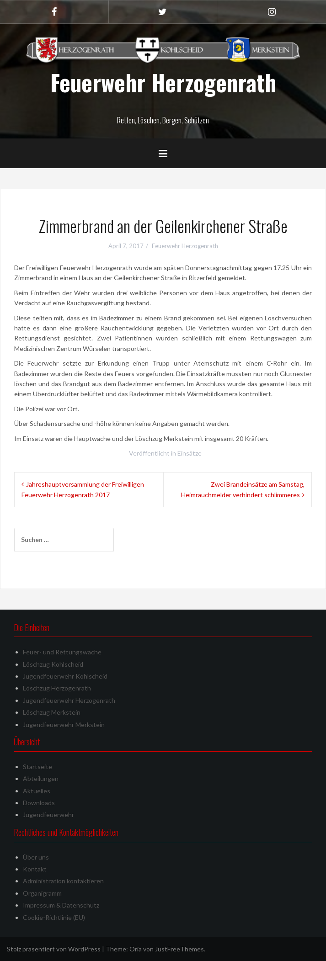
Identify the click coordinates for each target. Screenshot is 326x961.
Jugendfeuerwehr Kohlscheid (65, 676)
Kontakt (35, 869)
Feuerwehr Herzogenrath (163, 82)
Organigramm (42, 893)
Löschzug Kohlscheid (53, 664)
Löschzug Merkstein (51, 712)
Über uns (36, 857)
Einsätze (189, 453)
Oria (135, 949)
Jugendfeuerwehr (48, 814)
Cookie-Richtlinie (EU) (54, 917)
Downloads (39, 803)
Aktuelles (36, 791)
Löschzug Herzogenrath (57, 688)
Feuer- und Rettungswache (62, 652)
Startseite (37, 766)
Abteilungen (41, 778)
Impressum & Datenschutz (61, 905)
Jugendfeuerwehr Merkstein (64, 724)
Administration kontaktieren (63, 881)
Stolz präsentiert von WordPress (54, 949)
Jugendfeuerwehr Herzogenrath (69, 700)
